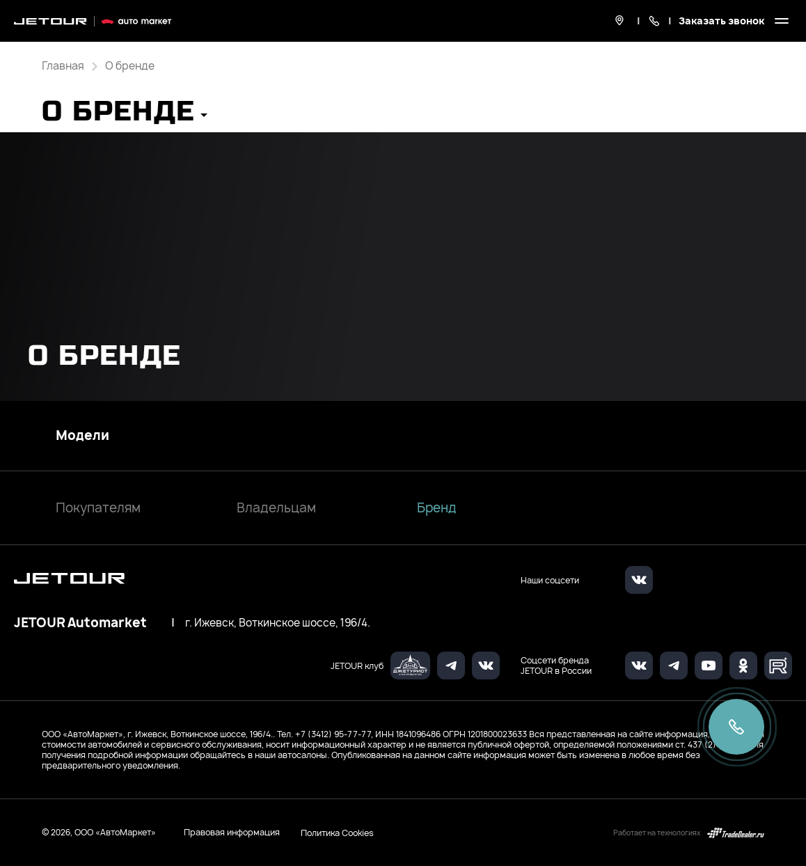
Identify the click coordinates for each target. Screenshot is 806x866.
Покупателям (98, 508)
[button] (124, 116)
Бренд (437, 508)
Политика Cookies (337, 832)
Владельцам (276, 508)
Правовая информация (232, 832)
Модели (82, 436)
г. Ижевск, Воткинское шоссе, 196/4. (277, 623)
